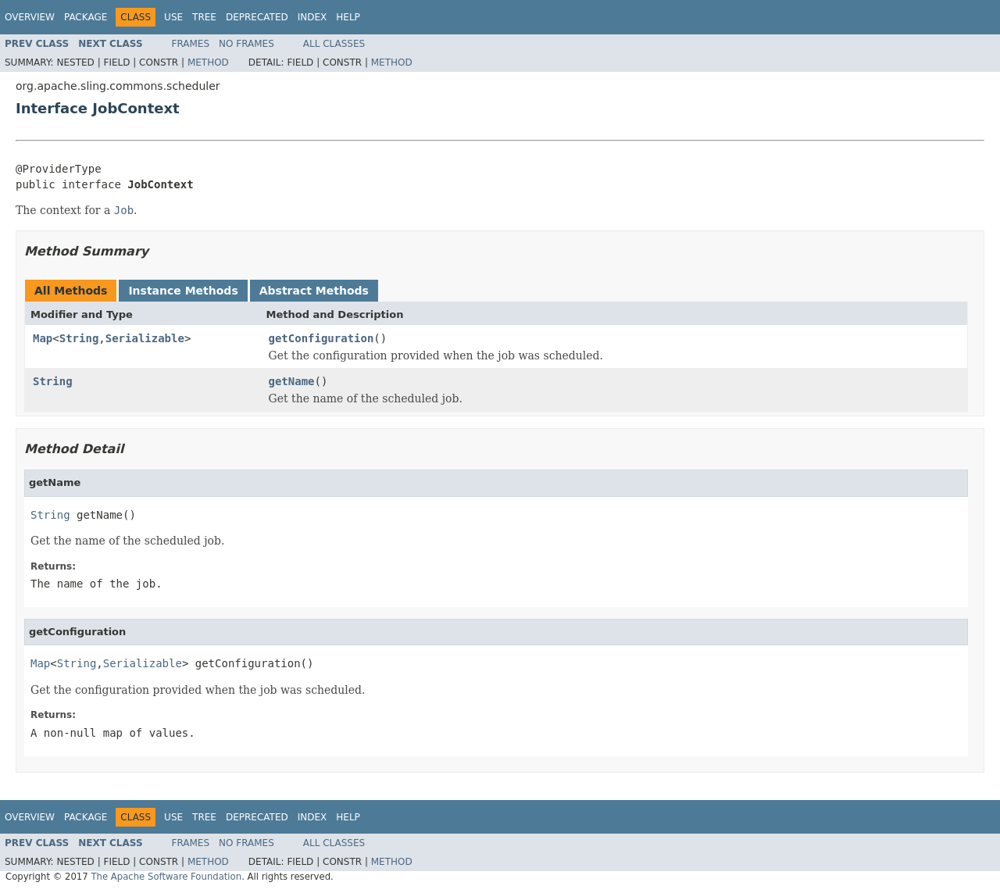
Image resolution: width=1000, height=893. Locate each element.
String (79, 338)
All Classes (334, 43)
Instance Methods (183, 290)
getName (292, 381)
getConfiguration (321, 338)
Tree (204, 17)
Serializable (144, 338)
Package (85, 17)
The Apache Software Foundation (166, 876)
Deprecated (257, 17)
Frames (191, 43)
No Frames (246, 43)
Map (42, 338)
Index (312, 17)
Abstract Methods (314, 290)
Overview (30, 17)
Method (208, 62)
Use (173, 17)
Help (348, 17)
